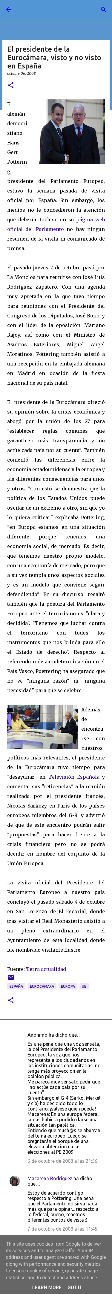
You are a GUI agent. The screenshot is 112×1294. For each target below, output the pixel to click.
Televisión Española (73, 777)
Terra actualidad (46, 969)
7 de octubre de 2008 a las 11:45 (62, 1229)
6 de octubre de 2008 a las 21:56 (62, 1161)
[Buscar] (103, 9)
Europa (68, 986)
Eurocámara (42, 986)
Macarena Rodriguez (49, 1178)
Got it (74, 1287)
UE (84, 986)
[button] (10, 86)
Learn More (47, 1287)
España (16, 986)
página (85, 220)
